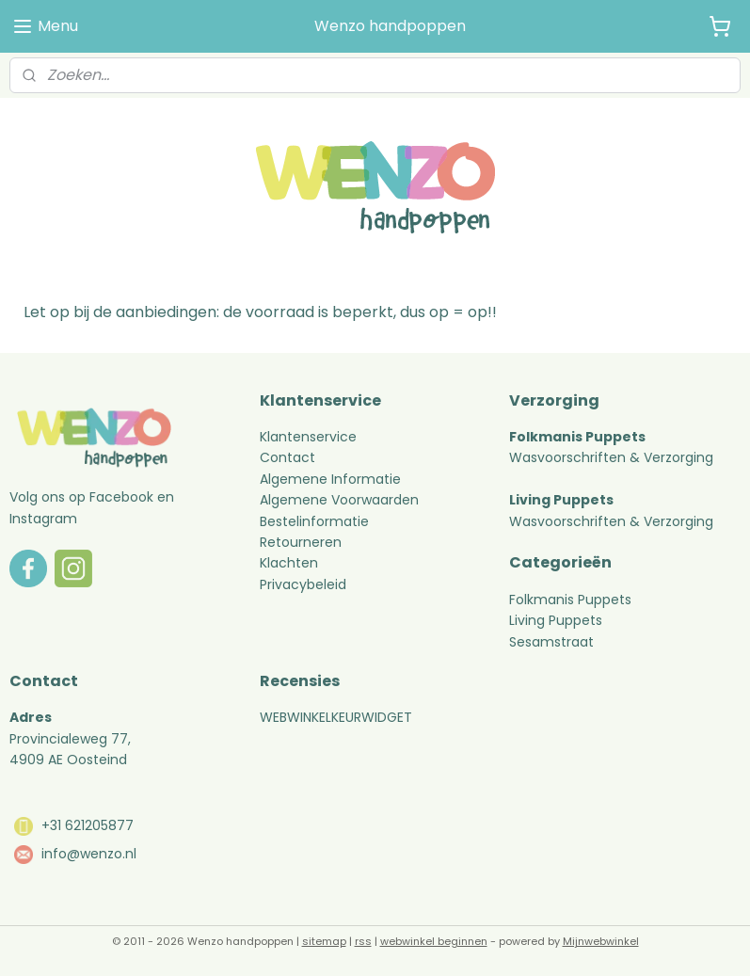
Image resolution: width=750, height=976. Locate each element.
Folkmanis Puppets (570, 599)
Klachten (289, 562)
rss (363, 941)
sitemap (324, 941)
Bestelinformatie (314, 521)
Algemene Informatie (330, 479)
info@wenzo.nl (88, 853)
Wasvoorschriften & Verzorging (611, 457)
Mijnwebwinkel (601, 941)
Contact (287, 457)
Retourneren (302, 542)
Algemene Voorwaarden (339, 499)
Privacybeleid (303, 584)
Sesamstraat (551, 641)
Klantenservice (308, 436)
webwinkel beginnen (433, 941)
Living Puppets (555, 620)
